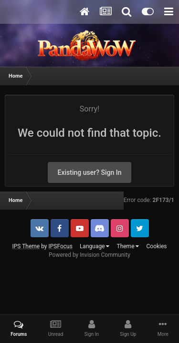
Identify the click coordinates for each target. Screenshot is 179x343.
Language (95, 246)
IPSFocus (61, 246)
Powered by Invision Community (89, 255)
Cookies (156, 246)
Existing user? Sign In (90, 172)
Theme (127, 246)
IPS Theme (26, 246)
